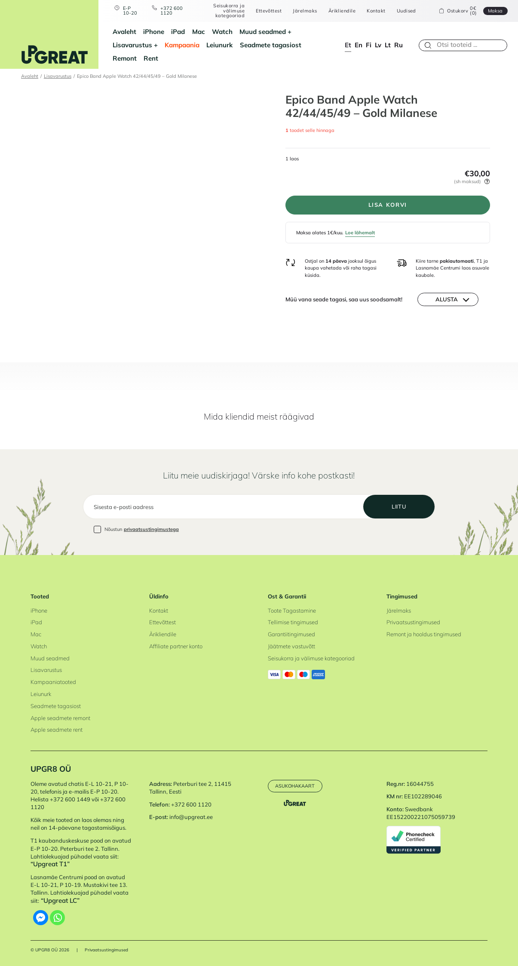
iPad (178, 32)
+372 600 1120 (171, 11)
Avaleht (124, 32)
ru (398, 45)
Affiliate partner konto (175, 646)
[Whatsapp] (57, 917)
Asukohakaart (295, 786)
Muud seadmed (262, 32)
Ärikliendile (342, 11)
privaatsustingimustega (151, 529)
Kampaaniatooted (53, 681)
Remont (125, 58)
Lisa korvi (387, 204)
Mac (198, 32)
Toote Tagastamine (292, 610)
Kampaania (182, 45)
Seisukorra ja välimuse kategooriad (229, 10)
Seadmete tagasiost (270, 45)
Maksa (495, 11)
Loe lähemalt (360, 233)
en (358, 45)
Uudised (406, 11)
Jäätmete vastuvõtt (291, 646)
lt (388, 45)
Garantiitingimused (291, 634)
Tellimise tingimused (293, 622)
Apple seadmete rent (57, 729)
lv (378, 45)
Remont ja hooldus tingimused (423, 634)
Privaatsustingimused (413, 622)
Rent (151, 58)
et (348, 45)
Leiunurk (219, 45)
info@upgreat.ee (191, 816)
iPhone (153, 32)
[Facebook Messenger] (40, 917)
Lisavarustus (132, 45)
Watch (222, 32)
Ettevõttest (269, 11)
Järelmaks (305, 11)
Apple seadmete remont (60, 718)
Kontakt (376, 11)
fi (368, 45)
